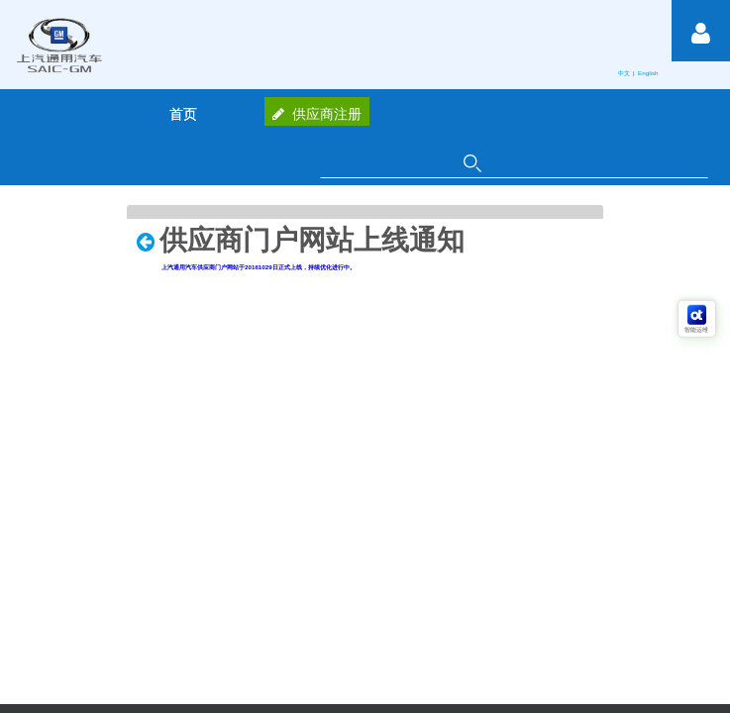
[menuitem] (183, 114)
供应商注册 (317, 114)
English (649, 72)
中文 (625, 72)
